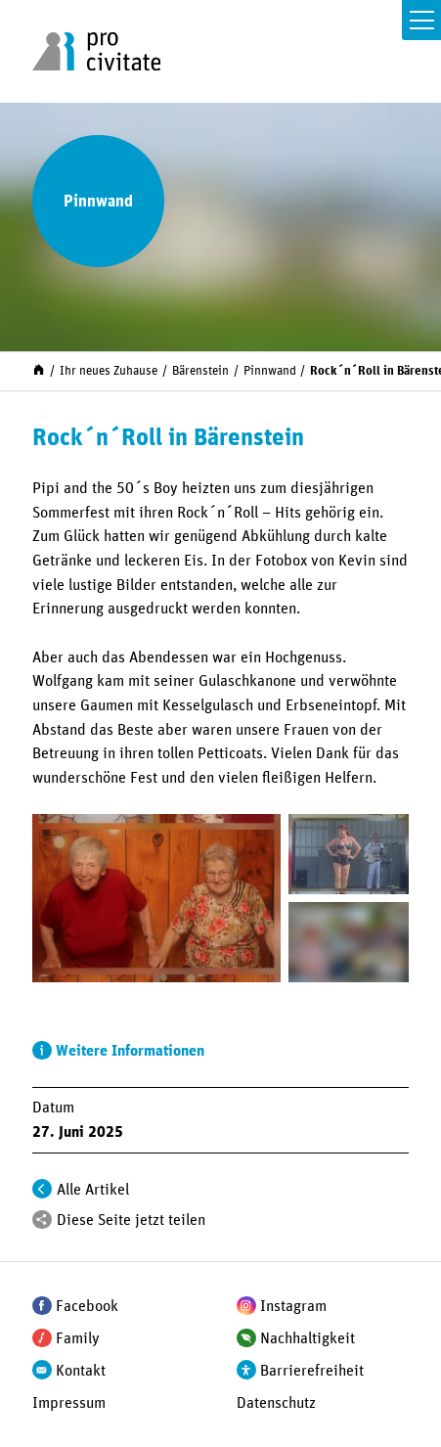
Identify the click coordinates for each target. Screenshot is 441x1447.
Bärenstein (200, 371)
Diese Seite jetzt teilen (131, 1220)
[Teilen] (42, 1220)
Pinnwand (269, 371)
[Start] (38, 369)
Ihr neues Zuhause (108, 371)
